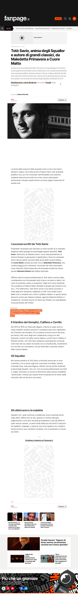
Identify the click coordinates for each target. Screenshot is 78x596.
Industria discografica (42, 28)
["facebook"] (23, 589)
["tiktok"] (4, 589)
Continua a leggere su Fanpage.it (39, 440)
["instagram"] (9, 589)
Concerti (69, 28)
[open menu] (2, 28)
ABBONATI (58, 18)
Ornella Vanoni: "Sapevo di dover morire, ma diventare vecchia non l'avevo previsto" (54, 542)
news (12, 501)
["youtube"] (14, 589)
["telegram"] (28, 589)
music (8, 28)
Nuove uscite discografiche (25, 28)
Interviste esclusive (58, 28)
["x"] (19, 589)
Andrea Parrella (22, 94)
